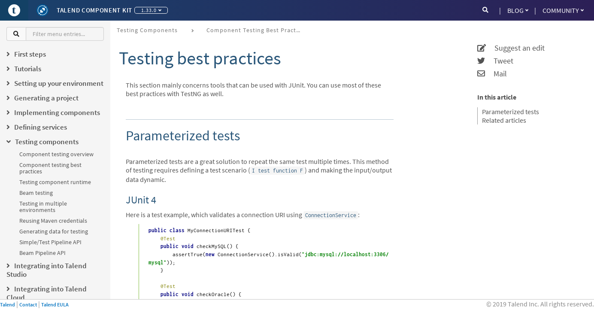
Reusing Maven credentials (53, 220)
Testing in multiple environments (43, 207)
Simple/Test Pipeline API (50, 242)
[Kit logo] (42, 10)
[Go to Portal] (14, 10)
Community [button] (563, 10)
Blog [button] (517, 10)
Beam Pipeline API (42, 253)
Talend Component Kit (94, 10)
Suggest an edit (511, 48)
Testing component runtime (55, 182)
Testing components (147, 30)
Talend (7, 304)
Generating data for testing (53, 231)
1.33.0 (151, 10)
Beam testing (36, 193)
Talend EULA (55, 304)
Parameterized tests (510, 111)
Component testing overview (56, 154)
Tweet (495, 61)
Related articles (504, 120)
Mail (492, 74)
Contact (28, 304)
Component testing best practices (50, 168)
